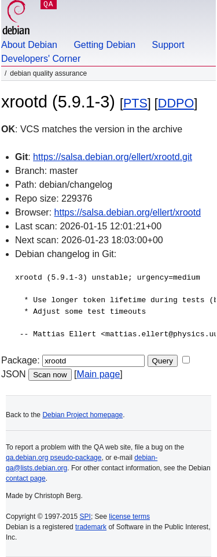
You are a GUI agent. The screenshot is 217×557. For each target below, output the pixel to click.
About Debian (29, 45)
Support (168, 45)
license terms (129, 517)
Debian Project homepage (82, 415)
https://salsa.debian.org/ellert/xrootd (127, 212)
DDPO (176, 103)
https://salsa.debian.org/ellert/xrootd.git (112, 157)
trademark (90, 527)
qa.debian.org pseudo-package (53, 458)
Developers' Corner (40, 59)
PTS (135, 103)
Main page (98, 374)
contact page (26, 478)
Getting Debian (104, 45)
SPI (85, 517)
